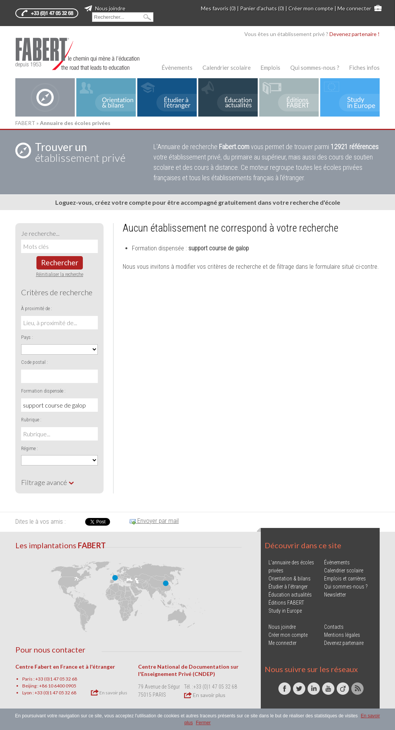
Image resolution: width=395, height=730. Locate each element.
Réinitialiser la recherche (59, 274)
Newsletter (335, 595)
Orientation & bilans (289, 578)
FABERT (25, 123)
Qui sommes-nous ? (314, 67)
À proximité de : (36, 308)
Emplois (270, 67)
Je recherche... (40, 233)
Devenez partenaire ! (354, 34)
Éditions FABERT (286, 603)
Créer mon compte (310, 8)
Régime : (29, 448)
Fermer (203, 722)
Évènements (177, 67)
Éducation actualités (290, 595)
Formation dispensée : (43, 391)
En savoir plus (109, 692)
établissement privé (80, 152)
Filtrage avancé (47, 482)
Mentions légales (342, 635)
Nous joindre (104, 8)
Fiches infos (364, 67)
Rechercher (59, 262)
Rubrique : (31, 420)
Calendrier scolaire (226, 67)
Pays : (27, 337)
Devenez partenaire (344, 643)
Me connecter (354, 8)
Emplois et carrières (345, 578)
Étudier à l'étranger (288, 587)
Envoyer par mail (154, 520)
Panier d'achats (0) (262, 8)
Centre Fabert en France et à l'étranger (65, 666)
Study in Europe (285, 611)
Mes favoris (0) (218, 8)
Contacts (334, 627)
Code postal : (34, 362)
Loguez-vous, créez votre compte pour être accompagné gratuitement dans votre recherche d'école (197, 202)
